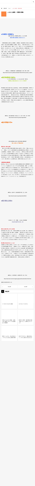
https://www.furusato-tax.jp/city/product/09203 (17, 195)
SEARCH (33, 1)
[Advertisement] (17, 432)
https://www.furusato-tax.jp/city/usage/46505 (17, 117)
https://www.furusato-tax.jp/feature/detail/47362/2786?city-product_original (17, 72)
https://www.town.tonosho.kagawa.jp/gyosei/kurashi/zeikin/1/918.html (17, 278)
